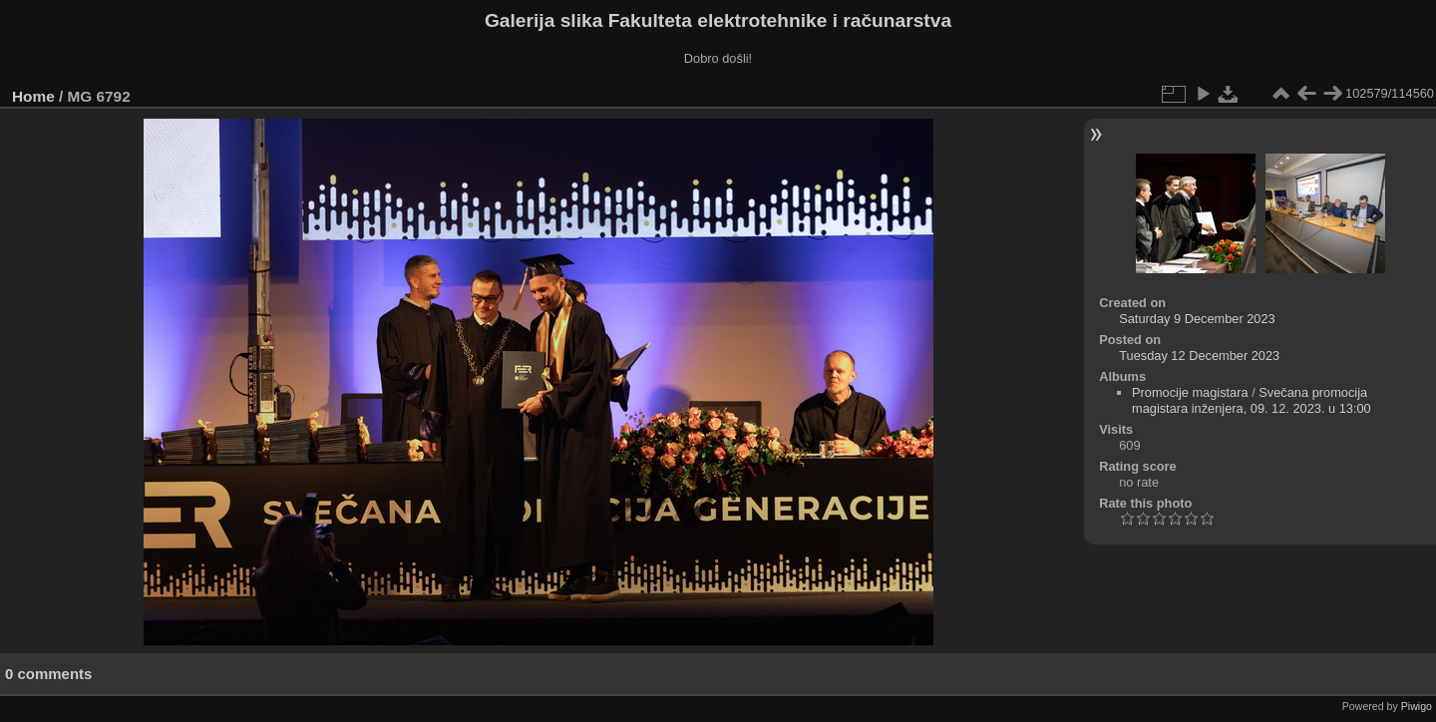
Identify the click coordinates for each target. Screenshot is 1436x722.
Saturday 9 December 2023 (1197, 318)
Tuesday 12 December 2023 (1199, 355)
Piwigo (1416, 706)
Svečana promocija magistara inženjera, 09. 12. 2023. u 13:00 (1251, 400)
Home (33, 96)
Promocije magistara (1190, 392)
